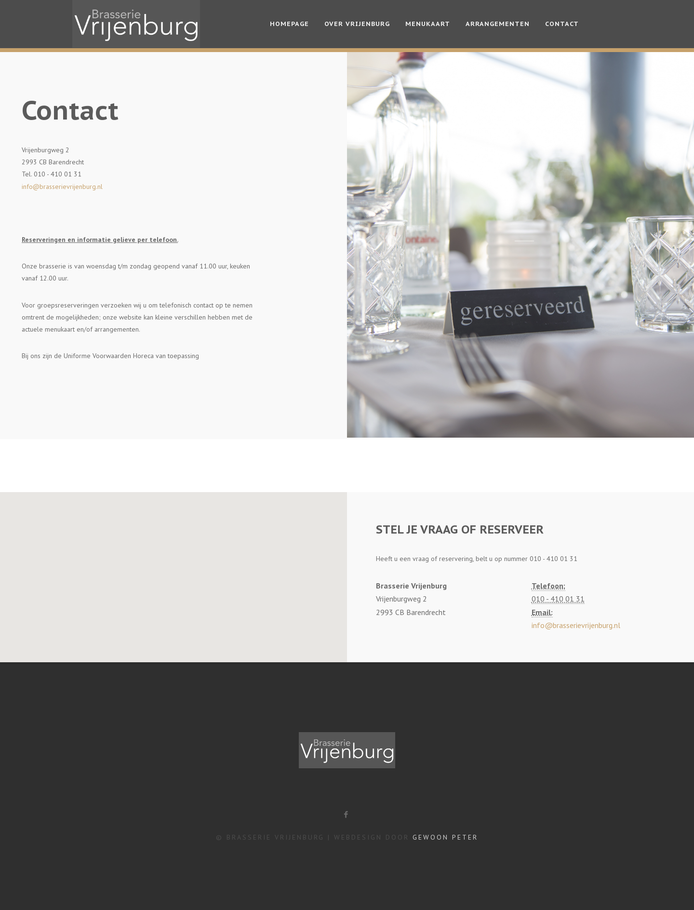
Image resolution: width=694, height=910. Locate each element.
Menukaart (427, 24)
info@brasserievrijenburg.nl (62, 186)
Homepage (289, 24)
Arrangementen (498, 24)
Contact (562, 24)
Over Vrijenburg (357, 24)
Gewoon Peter (445, 837)
